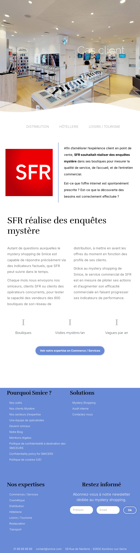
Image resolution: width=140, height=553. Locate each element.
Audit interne (80, 408)
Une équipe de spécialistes (26, 420)
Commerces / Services (23, 494)
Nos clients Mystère (22, 408)
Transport (15, 529)
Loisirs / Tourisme (20, 517)
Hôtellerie (15, 512)
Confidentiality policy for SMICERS (31, 453)
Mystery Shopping (84, 402)
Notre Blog (16, 432)
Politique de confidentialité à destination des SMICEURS (37, 446)
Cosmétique (17, 500)
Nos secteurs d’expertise (25, 414)
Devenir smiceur (19, 426)
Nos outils (15, 402)
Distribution (16, 506)
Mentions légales (20, 437)
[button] (70, 350)
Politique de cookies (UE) (25, 459)
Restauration (17, 523)
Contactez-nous (82, 414)
